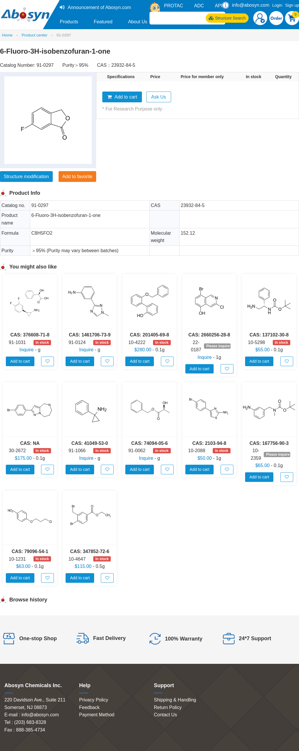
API (218, 5)
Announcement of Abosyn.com (99, 7)
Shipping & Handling (175, 699)
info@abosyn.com (250, 5)
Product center (34, 35)
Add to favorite (77, 176)
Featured (103, 21)
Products (69, 21)
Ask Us (158, 96)
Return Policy (168, 707)
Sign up (292, 5)
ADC (199, 5)
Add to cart (122, 97)
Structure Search (227, 18)
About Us (137, 21)
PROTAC (173, 5)
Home (7, 35)
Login (277, 5)
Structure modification (26, 176)
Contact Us (165, 714)
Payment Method (97, 714)
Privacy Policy (93, 699)
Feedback (89, 707)
